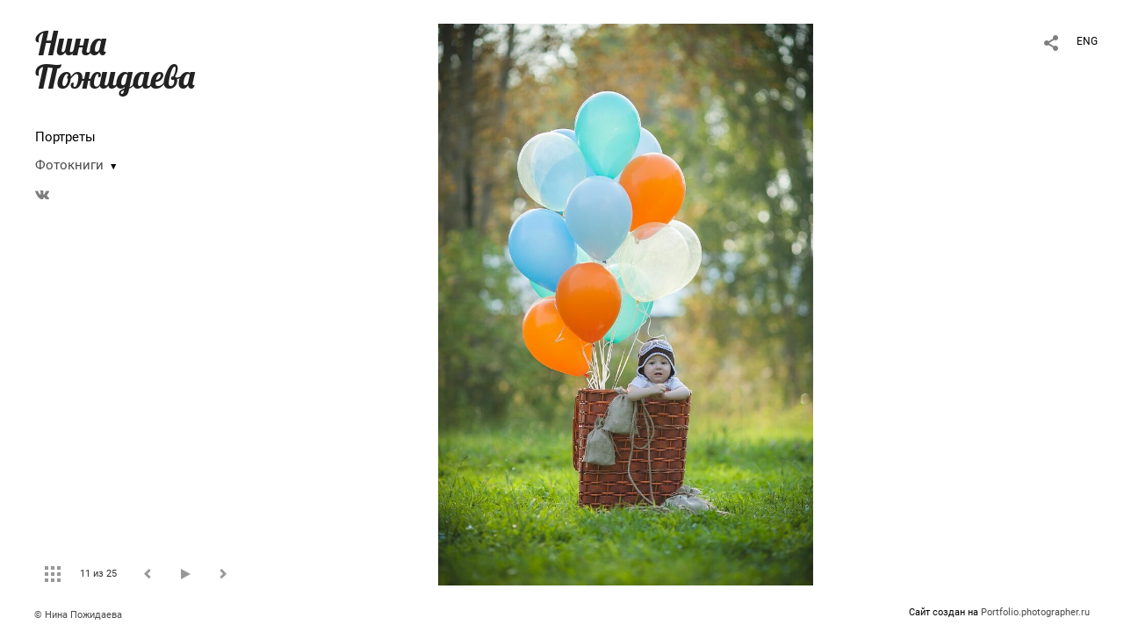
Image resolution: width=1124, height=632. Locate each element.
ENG (1087, 41)
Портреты (65, 137)
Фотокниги (69, 165)
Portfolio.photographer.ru (1035, 612)
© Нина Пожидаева (78, 615)
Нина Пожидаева (115, 59)
